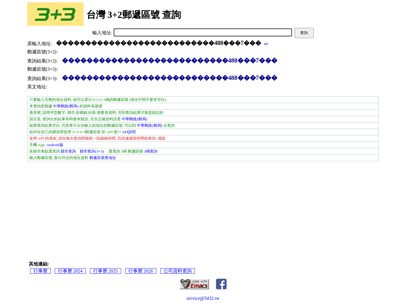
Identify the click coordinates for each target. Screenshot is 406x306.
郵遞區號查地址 (102, 157)
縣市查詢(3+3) (92, 151)
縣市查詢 (68, 151)
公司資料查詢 (178, 270)
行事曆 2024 (70, 270)
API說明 (129, 132)
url (266, 43)
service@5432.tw (202, 298)
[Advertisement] (203, 205)
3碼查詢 (150, 151)
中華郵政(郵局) (66, 106)
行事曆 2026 (140, 270)
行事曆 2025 (105, 270)
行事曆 (40, 270)
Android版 (54, 145)
